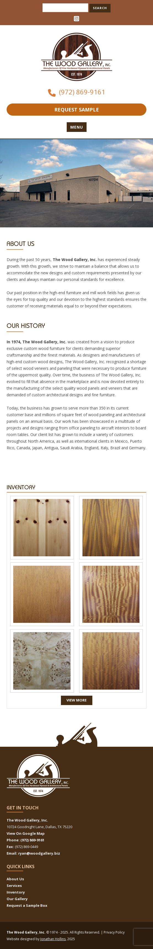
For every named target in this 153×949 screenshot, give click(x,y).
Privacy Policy (114, 932)
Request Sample (76, 109)
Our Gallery (17, 898)
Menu (76, 127)
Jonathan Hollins (53, 939)
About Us (15, 878)
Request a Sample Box (27, 905)
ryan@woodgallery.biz (39, 853)
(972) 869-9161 (82, 91)
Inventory (16, 892)
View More (76, 700)
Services (14, 885)
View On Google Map (26, 833)
